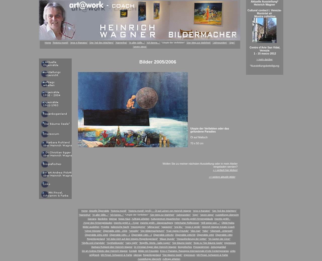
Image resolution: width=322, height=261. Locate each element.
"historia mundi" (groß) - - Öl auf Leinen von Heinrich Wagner (159, 211)
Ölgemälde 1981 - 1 (119, 235)
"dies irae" (195, 231)
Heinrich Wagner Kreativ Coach (218, 227)
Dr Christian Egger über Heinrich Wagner (155, 247)
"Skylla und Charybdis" (93, 243)
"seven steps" (140, 46)
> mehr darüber (264, 59)
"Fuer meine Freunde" (177, 231)
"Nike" (205, 231)
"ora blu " (178, 227)
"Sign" (232, 42)
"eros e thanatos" (79, 42)
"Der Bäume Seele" (182, 243)
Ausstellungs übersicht (226, 215)
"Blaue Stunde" (167, 239)
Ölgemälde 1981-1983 (96, 235)
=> (222, 177)
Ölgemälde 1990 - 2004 (115, 231)
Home (48, 42)
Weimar (113, 219)
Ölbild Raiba (228, 223)
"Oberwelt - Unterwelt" (221, 231)
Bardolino (102, 219)
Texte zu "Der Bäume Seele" (208, 243)
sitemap (137, 255)
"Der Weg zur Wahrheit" (198, 42)
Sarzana (92, 219)
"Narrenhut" (121, 42)
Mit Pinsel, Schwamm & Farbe (116, 255)
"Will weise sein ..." (210, 223)
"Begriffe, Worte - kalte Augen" (155, 243)
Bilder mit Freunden (148, 251)
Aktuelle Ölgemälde (99, 211)
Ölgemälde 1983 (205, 235)
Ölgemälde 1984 (223, 235)
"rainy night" (131, 243)
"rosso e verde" (192, 227)
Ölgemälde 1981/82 (163, 235)
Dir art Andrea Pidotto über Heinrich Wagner (105, 251)
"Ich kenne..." (153, 42)
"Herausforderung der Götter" (191, 239)
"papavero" (167, 227)
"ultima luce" (153, 227)
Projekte (105, 227)
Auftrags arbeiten (140, 219)
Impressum (230, 243)
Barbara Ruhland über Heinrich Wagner (112, 247)
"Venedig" (134, 231)
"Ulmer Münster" (93, 231)
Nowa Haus (124, 219)
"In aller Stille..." (137, 42)
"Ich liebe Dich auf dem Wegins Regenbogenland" (132, 239)
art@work (94, 255)
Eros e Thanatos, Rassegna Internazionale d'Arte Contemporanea (194, 251)
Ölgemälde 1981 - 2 (141, 235)
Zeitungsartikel (218, 247)
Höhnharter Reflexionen (187, 223)
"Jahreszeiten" (219, 42)
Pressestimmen (201, 247)
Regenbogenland (96, 239)
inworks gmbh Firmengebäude (197, 219)
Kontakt (133, 251)
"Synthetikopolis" (115, 243)
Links (232, 251)
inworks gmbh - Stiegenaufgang (156, 223)
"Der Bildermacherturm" (152, 231)
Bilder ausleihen (91, 227)
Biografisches (185, 247)
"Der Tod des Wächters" (101, 42)
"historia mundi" (60, 42)
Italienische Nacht (120, 227)
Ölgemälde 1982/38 (185, 235)
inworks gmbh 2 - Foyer (126, 223)
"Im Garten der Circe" (219, 239)
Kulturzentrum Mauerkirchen (165, 219)
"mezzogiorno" (138, 227)
